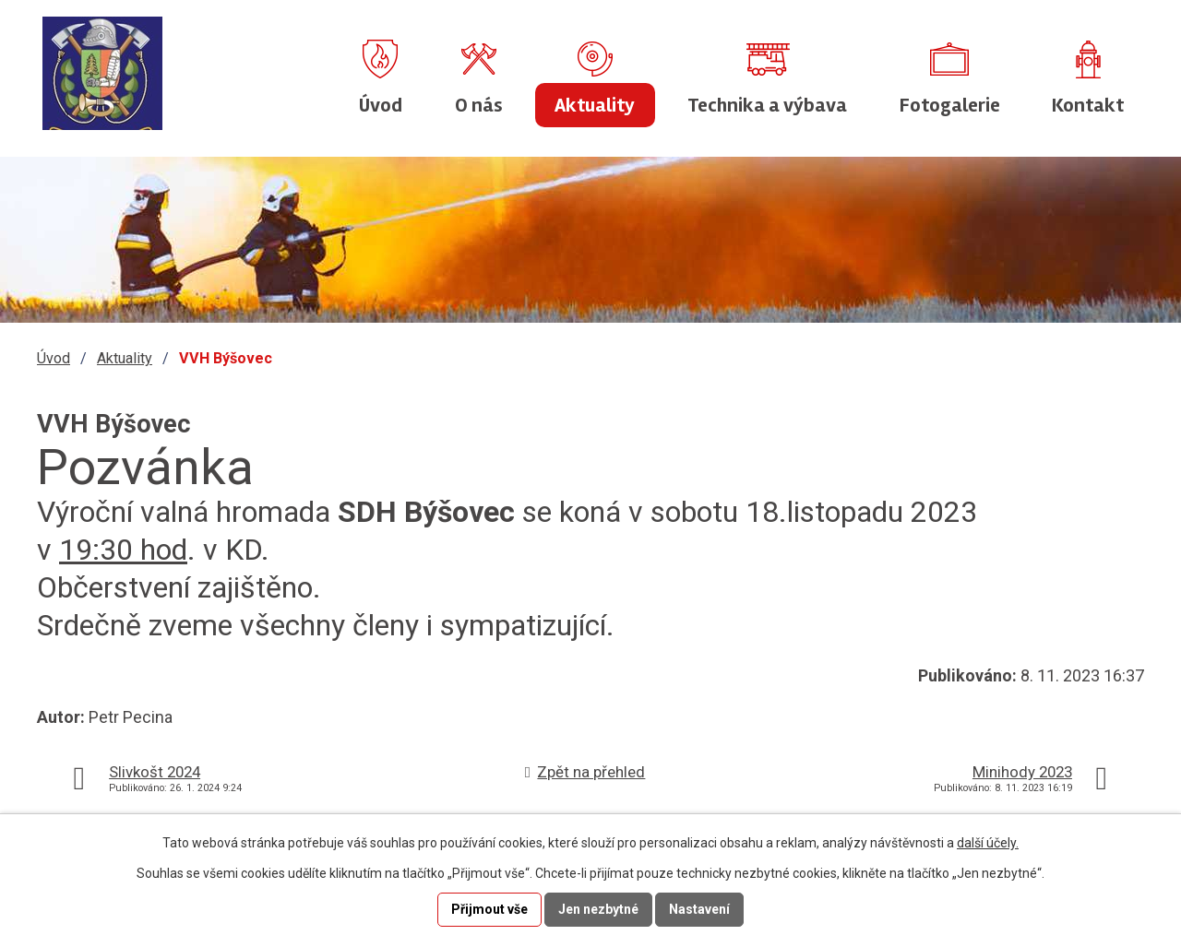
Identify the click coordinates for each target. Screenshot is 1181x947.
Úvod (380, 105)
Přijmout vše (489, 909)
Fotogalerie (950, 105)
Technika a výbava (767, 105)
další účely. (988, 842)
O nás (479, 105)
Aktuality (595, 105)
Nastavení (699, 909)
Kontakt (1088, 105)
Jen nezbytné (598, 909)
